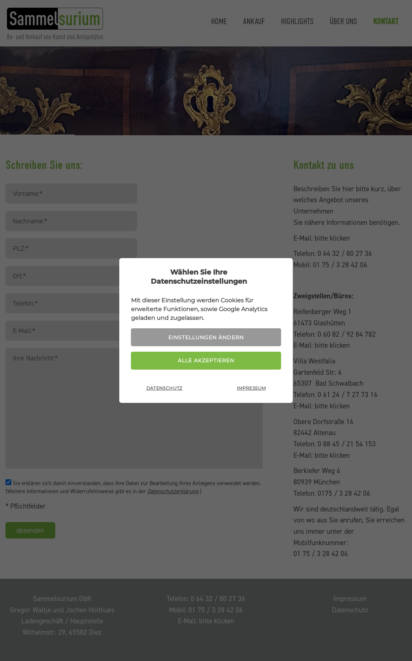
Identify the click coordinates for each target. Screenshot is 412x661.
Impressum (251, 388)
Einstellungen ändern (206, 337)
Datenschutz (164, 388)
